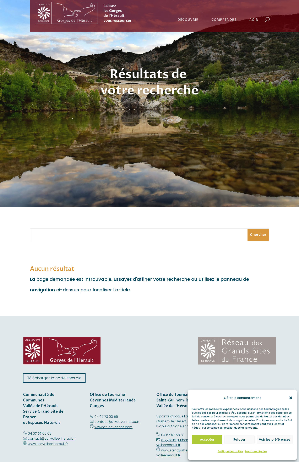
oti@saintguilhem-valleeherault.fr (173, 442)
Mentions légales (256, 451)
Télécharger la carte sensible (54, 378)
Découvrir (188, 11)
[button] (291, 398)
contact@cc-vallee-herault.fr (52, 438)
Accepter (207, 439)
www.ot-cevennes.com (113, 427)
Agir (253, 11)
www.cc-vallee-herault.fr (48, 443)
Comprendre (224, 11)
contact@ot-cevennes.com (117, 421)
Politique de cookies (230, 451)
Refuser (239, 439)
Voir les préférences (274, 439)
